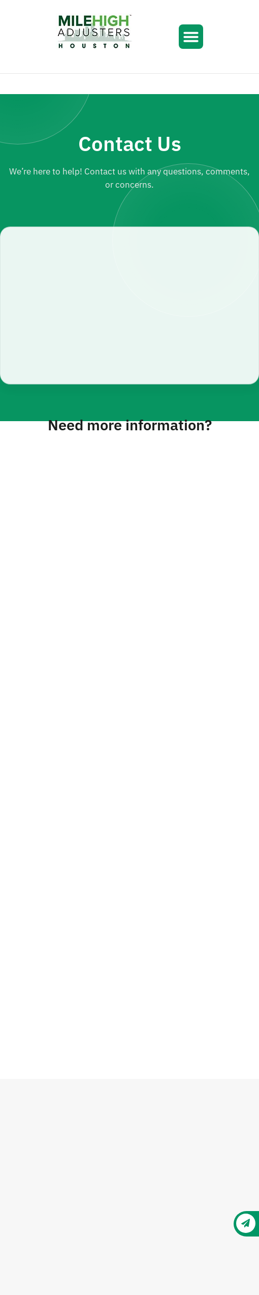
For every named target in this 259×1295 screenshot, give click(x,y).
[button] (191, 36)
